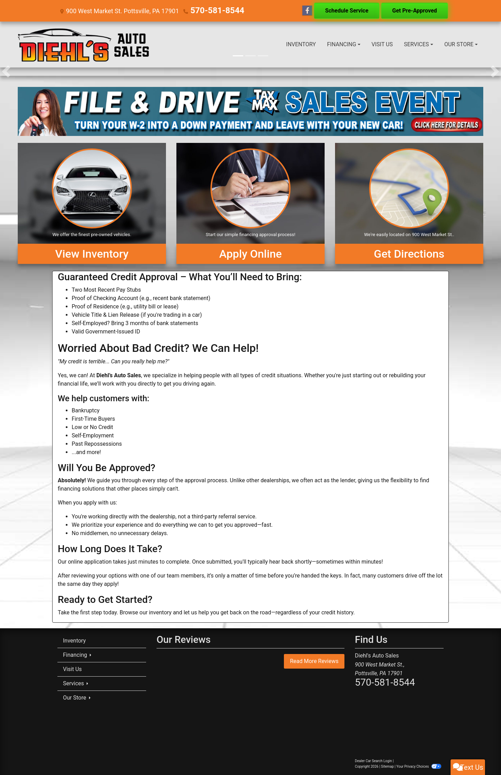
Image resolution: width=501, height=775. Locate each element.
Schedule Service (346, 10)
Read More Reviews (314, 661)
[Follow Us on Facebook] (307, 11)
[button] (6, 71)
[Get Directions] (409, 203)
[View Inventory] (92, 203)
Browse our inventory (146, 612)
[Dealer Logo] (84, 44)
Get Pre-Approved (414, 10)
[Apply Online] (250, 203)
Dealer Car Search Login (373, 761)
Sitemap (387, 766)
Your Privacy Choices (418, 766)
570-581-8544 (210, 10)
